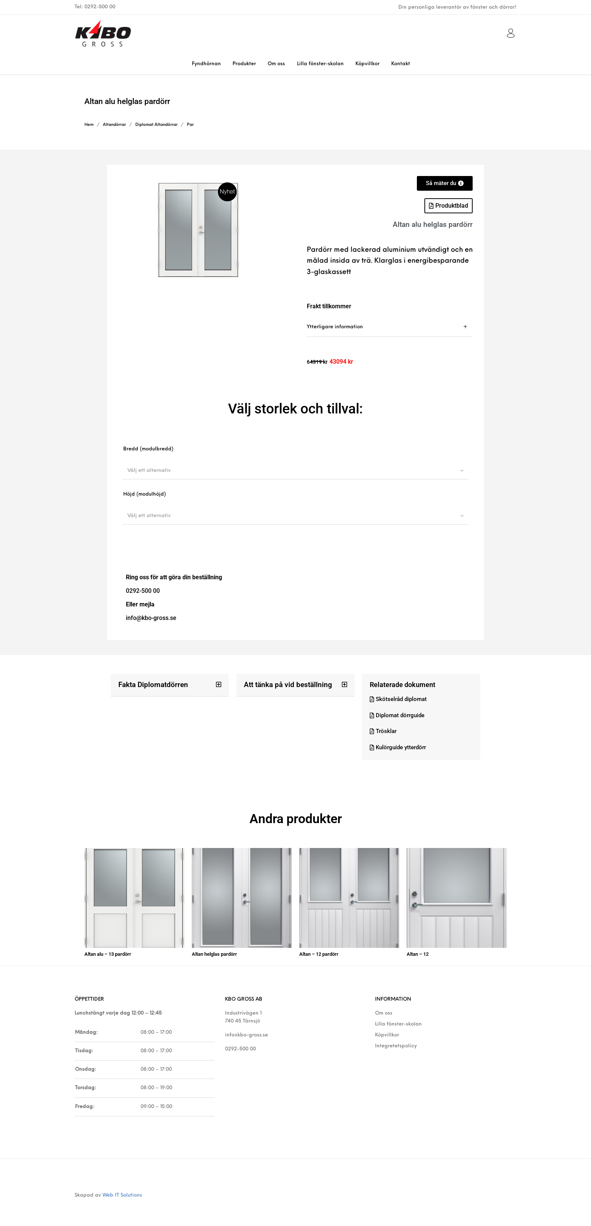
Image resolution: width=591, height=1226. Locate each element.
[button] (448, 205)
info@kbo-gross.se (246, 1032)
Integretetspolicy (396, 1043)
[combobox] (295, 470)
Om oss (383, 1010)
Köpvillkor (387, 1032)
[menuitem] (206, 64)
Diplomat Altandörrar (156, 125)
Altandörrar (114, 125)
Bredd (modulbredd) (148, 449)
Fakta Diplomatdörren (151, 685)
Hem (88, 125)
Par (190, 125)
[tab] (390, 327)
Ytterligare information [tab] (335, 326)
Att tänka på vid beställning (285, 685)
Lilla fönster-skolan (398, 1021)
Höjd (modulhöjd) (144, 494)
